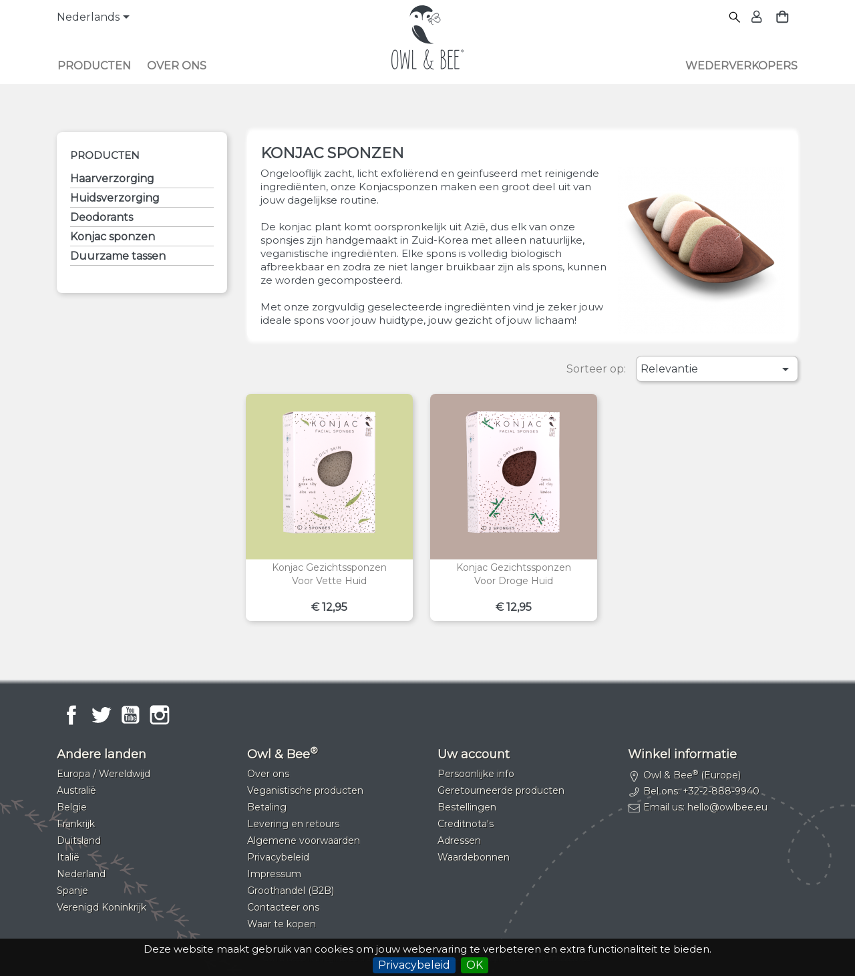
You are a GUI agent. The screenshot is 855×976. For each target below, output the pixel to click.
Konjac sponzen (112, 236)
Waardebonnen (474, 857)
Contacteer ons (283, 907)
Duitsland (79, 840)
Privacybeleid (414, 965)
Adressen (459, 840)
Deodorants (101, 217)
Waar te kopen (281, 924)
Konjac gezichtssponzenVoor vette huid (329, 574)
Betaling (267, 807)
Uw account (474, 754)
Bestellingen (467, 807)
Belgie (72, 807)
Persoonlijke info (476, 774)
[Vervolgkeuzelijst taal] (95, 18)
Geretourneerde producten (501, 790)
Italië (68, 857)
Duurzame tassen (118, 256)
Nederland (81, 874)
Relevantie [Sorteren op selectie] (717, 369)
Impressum (274, 874)
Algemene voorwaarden (303, 840)
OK (474, 965)
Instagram (159, 715)
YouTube (130, 715)
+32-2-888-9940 (721, 791)
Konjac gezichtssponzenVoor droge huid (513, 574)
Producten (94, 65)
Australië (76, 790)
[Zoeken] (735, 17)
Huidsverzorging (115, 198)
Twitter (101, 715)
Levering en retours (293, 824)
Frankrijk (76, 824)
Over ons (176, 65)
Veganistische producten (305, 790)
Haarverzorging (112, 178)
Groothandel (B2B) (290, 891)
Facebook (71, 715)
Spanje (72, 891)
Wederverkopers (741, 65)
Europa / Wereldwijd (103, 774)
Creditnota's (466, 824)
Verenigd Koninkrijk (101, 907)
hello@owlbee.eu (727, 807)
